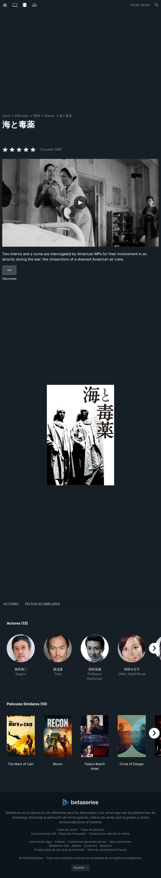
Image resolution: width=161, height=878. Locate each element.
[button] (21, 657)
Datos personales (120, 841)
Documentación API (43, 833)
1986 (36, 116)
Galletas (59, 841)
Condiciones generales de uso (87, 841)
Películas (21, 116)
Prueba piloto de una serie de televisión (59, 849)
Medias (76, 845)
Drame (49, 116)
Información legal (41, 841)
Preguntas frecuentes (72, 833)
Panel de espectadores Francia (107, 849)
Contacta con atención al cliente (109, 833)
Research (106, 845)
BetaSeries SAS (59, 845)
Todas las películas (92, 829)
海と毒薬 (65, 116)
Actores (10, 604)
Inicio (6, 116)
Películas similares (42, 604)
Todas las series (67, 829)
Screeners (90, 845)
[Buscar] (156, 5)
